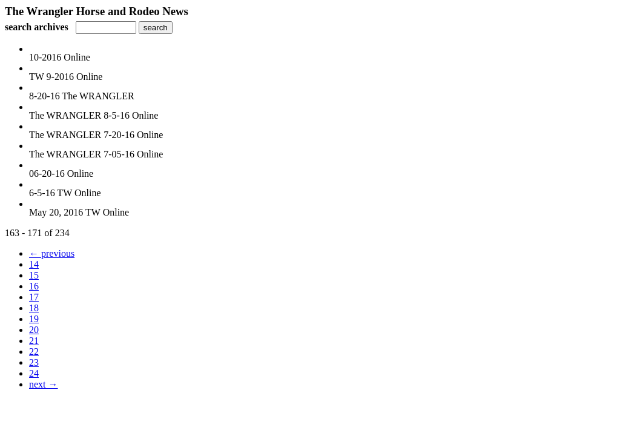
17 (34, 297)
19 (34, 319)
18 (34, 308)
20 (34, 330)
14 (34, 264)
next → (43, 384)
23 (34, 362)
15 (34, 275)
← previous (51, 253)
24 (34, 373)
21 (34, 340)
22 (34, 351)
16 (34, 286)
